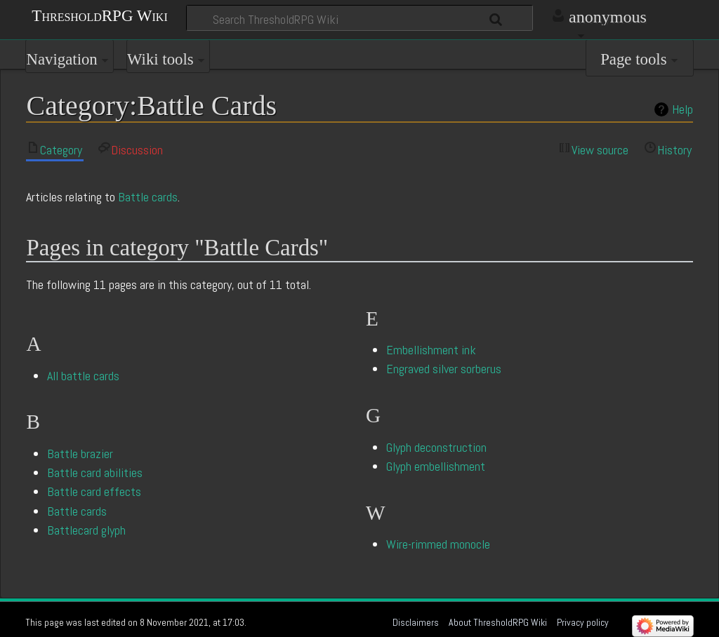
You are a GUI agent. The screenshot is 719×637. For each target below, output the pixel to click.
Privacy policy (583, 622)
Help (682, 109)
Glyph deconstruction (436, 447)
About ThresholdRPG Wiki (498, 622)
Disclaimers (416, 622)
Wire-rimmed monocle (438, 544)
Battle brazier (80, 453)
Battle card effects (94, 491)
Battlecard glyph (86, 530)
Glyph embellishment (435, 466)
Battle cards (148, 197)
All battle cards (83, 376)
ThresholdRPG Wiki (99, 14)
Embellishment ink (431, 350)
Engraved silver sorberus (443, 369)
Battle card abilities (95, 472)
